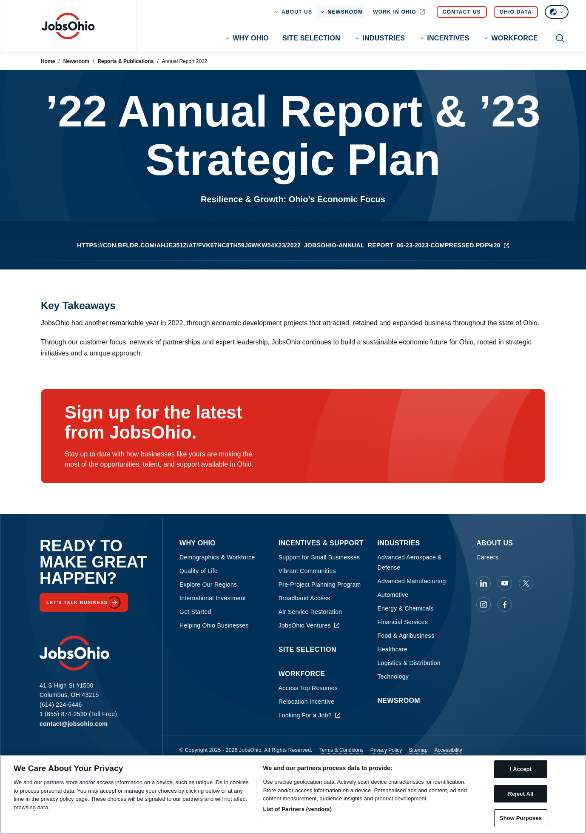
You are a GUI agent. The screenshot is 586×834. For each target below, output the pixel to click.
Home (48, 61)
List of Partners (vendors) (297, 809)
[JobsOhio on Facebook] (505, 604)
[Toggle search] (560, 38)
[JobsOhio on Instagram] (483, 604)
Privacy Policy (386, 750)
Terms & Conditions (341, 750)
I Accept (521, 769)
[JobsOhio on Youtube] (505, 583)
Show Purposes (521, 818)
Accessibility (448, 750)
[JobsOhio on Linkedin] (483, 583)
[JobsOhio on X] (526, 583)
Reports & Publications (125, 61)
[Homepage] (68, 26)
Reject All (520, 794)
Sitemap (418, 750)
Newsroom (76, 61)
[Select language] (557, 12)
